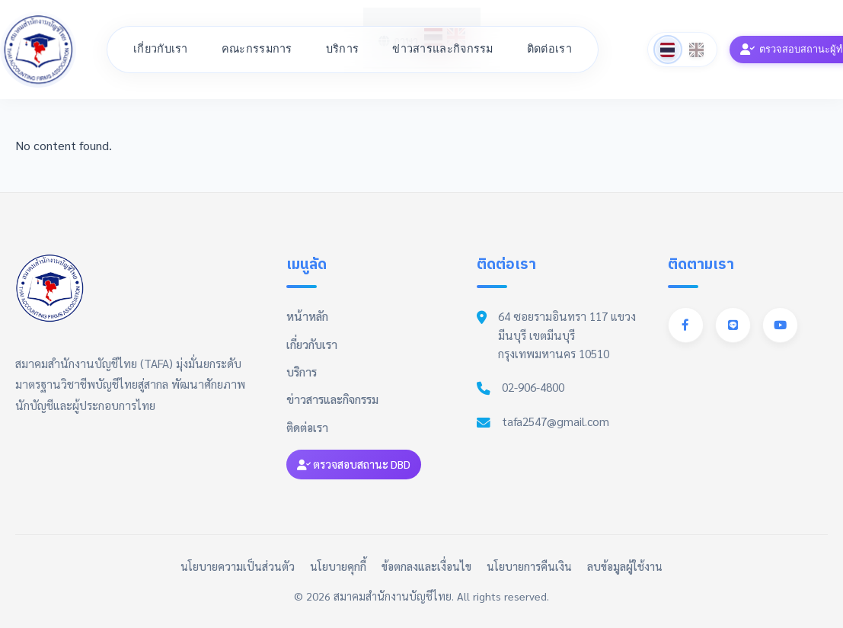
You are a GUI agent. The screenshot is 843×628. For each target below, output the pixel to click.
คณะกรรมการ (257, 49)
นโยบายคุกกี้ (338, 566)
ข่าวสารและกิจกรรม (442, 49)
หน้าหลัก (307, 316)
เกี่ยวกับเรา (160, 49)
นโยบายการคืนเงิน (529, 566)
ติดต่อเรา (549, 49)
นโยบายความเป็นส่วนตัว (237, 566)
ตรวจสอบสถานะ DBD (353, 464)
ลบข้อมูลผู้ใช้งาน (625, 566)
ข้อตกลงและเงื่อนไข (426, 566)
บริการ (342, 49)
